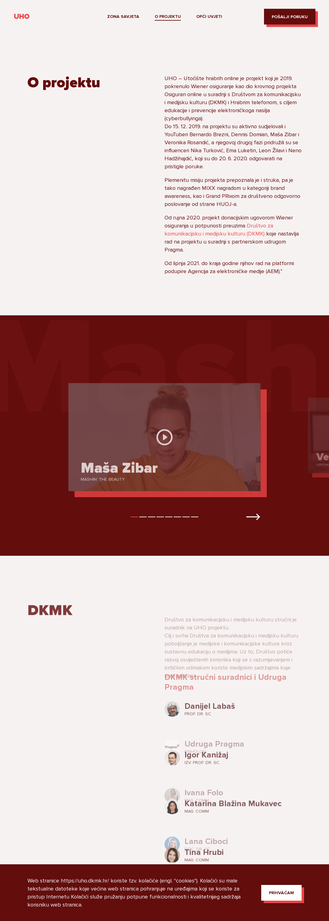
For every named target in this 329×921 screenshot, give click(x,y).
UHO (22, 16)
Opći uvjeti (209, 16)
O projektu (168, 16)
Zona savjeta (123, 16)
